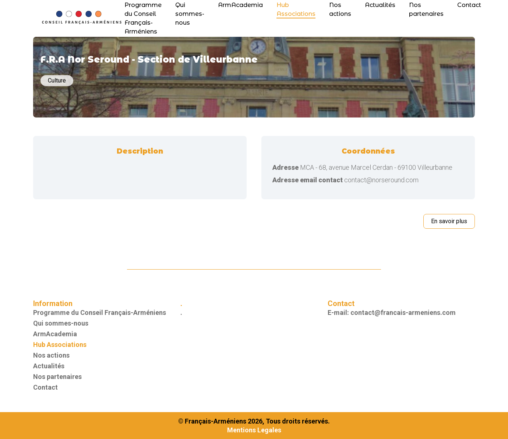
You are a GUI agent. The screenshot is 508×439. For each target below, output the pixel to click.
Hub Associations (60, 344)
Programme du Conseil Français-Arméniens (99, 312)
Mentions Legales (254, 430)
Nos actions (51, 355)
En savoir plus (449, 221)
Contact (469, 4)
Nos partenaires (57, 376)
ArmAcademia (240, 4)
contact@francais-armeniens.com (403, 312)
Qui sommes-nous (189, 13)
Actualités (380, 4)
